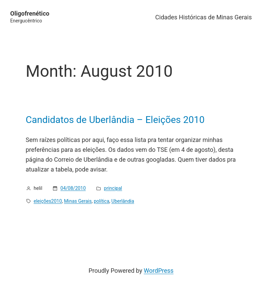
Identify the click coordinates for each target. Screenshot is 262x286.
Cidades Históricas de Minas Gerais (203, 17)
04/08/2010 (73, 188)
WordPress (158, 270)
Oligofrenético (29, 13)
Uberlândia (122, 201)
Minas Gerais (77, 201)
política (101, 201)
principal (113, 188)
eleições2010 (48, 201)
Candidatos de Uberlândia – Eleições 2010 (115, 119)
